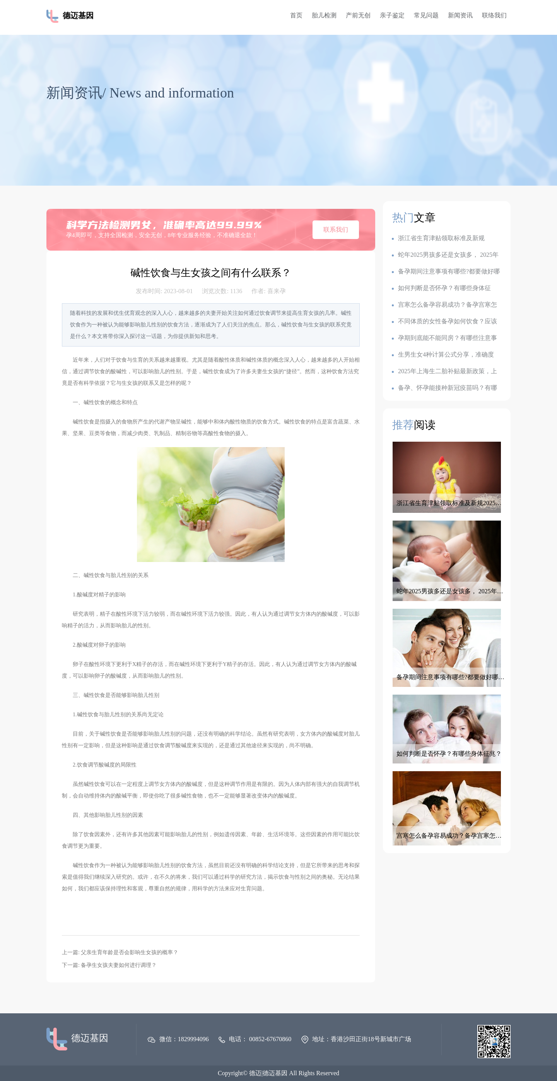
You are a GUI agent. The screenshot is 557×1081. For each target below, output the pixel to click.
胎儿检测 (324, 15)
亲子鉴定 (392, 15)
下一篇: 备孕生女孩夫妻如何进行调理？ (109, 965)
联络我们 (494, 15)
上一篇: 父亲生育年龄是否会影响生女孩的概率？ (120, 952)
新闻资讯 (460, 15)
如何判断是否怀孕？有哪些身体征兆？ (441, 288)
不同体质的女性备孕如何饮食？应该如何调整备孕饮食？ (444, 321)
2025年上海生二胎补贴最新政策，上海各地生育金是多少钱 (444, 371)
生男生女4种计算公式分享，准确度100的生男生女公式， (443, 355)
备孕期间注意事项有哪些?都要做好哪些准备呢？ (446, 271)
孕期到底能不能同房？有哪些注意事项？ (444, 338)
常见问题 (426, 15)
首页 (296, 15)
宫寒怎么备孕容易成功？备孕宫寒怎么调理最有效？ (444, 305)
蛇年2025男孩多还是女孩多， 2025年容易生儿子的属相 (445, 255)
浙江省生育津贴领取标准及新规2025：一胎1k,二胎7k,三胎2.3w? (438, 238)
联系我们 (335, 229)
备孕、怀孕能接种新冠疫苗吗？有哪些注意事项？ (444, 388)
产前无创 (358, 15)
